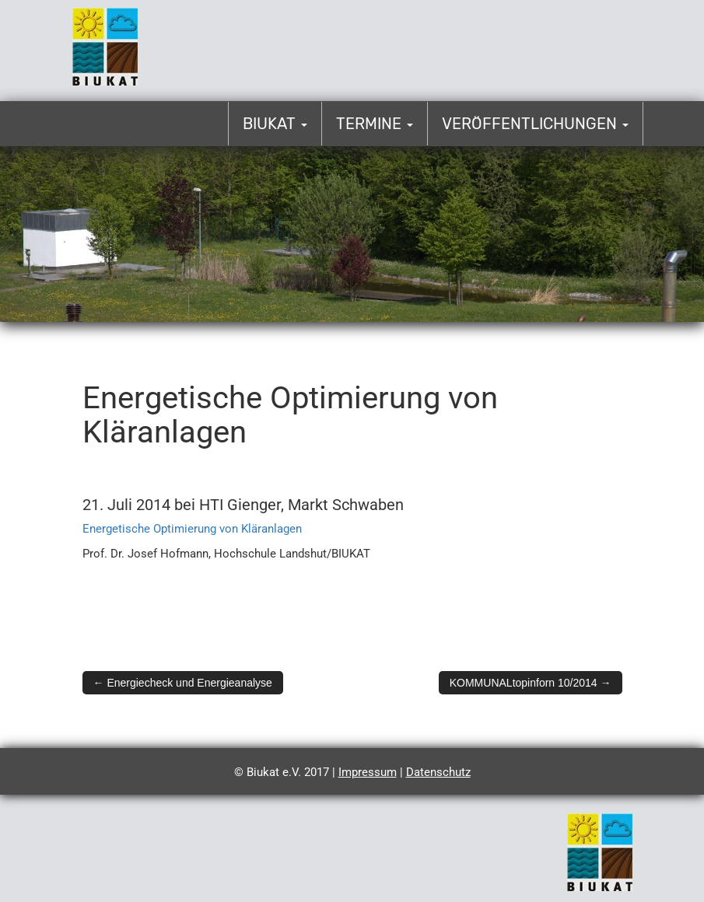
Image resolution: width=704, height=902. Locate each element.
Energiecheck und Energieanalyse (182, 682)
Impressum (367, 772)
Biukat (275, 123)
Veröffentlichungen (535, 123)
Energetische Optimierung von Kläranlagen (192, 529)
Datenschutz (438, 772)
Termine (374, 123)
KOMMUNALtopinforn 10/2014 (530, 682)
